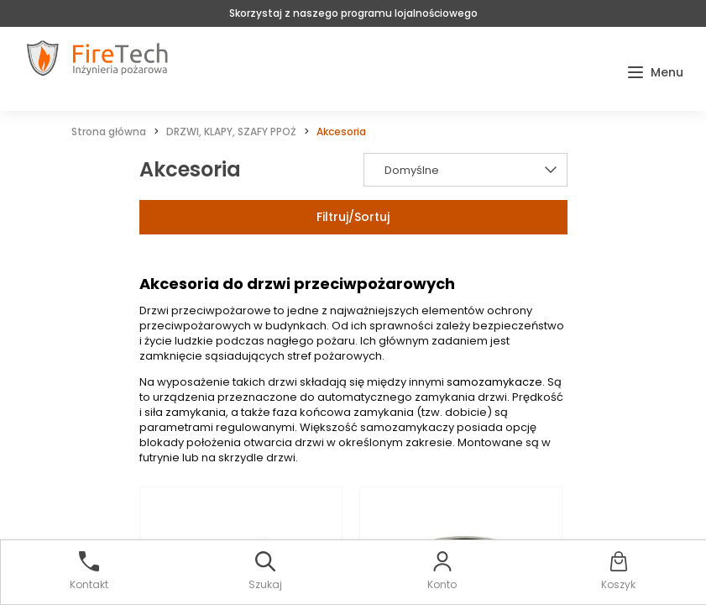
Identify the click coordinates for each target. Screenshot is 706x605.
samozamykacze (494, 382)
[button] (655, 73)
